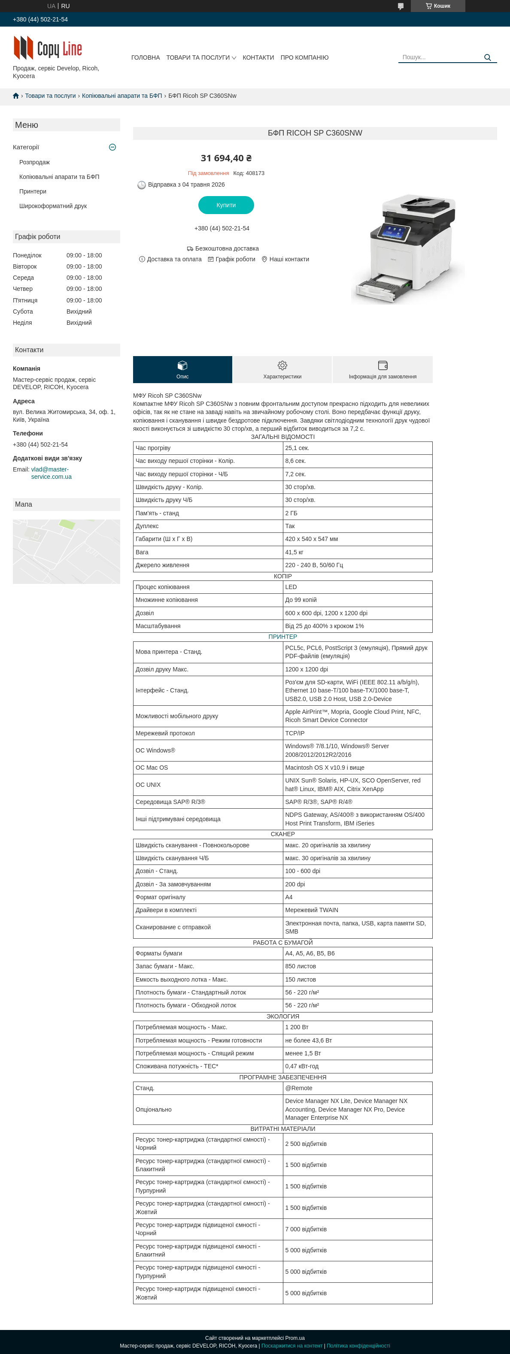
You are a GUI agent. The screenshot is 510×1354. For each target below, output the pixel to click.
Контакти (258, 57)
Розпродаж (34, 162)
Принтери (32, 191)
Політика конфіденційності (358, 1346)
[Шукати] (487, 57)
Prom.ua (295, 1338)
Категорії (26, 147)
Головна (145, 57)
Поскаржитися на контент (291, 1346)
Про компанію (305, 57)
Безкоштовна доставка (227, 248)
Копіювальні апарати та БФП (122, 96)
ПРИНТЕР (283, 636)
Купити (226, 205)
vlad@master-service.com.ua (51, 473)
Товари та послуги (198, 57)
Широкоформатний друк (53, 205)
